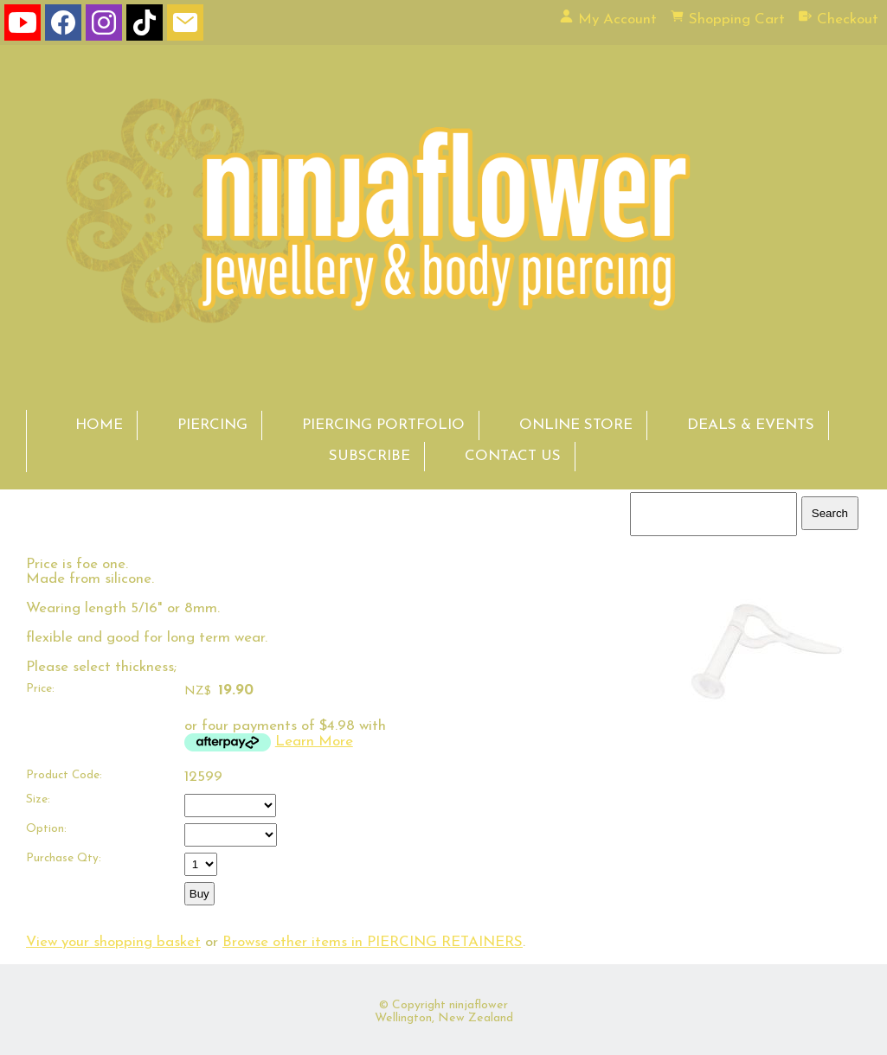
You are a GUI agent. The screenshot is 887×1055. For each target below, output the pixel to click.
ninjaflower (478, 1005)
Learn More (314, 741)
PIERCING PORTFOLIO (383, 425)
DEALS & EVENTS (750, 425)
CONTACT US (513, 456)
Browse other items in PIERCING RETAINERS (372, 942)
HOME (99, 425)
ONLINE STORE (576, 425)
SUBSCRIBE (369, 456)
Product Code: (64, 775)
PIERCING (212, 425)
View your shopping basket (113, 942)
